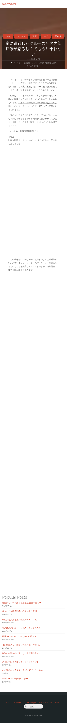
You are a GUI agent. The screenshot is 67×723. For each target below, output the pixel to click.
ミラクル (21, 36)
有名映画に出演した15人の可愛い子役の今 (21, 628)
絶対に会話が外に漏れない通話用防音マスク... (23, 653)
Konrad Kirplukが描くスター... (15, 678)
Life (56, 702)
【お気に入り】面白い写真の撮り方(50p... (21, 645)
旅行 (46, 36)
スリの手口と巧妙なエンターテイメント (20, 662)
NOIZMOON (9, 3)
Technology (30, 702)
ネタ (8, 36)
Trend (8, 702)
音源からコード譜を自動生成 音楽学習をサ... (22, 603)
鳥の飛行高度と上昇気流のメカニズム (19, 619)
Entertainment (45, 702)
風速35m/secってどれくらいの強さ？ (19, 636)
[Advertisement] (33, 387)
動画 (34, 36)
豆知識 (58, 36)
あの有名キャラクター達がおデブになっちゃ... (23, 670)
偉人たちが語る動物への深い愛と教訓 (19, 611)
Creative (18, 702)
